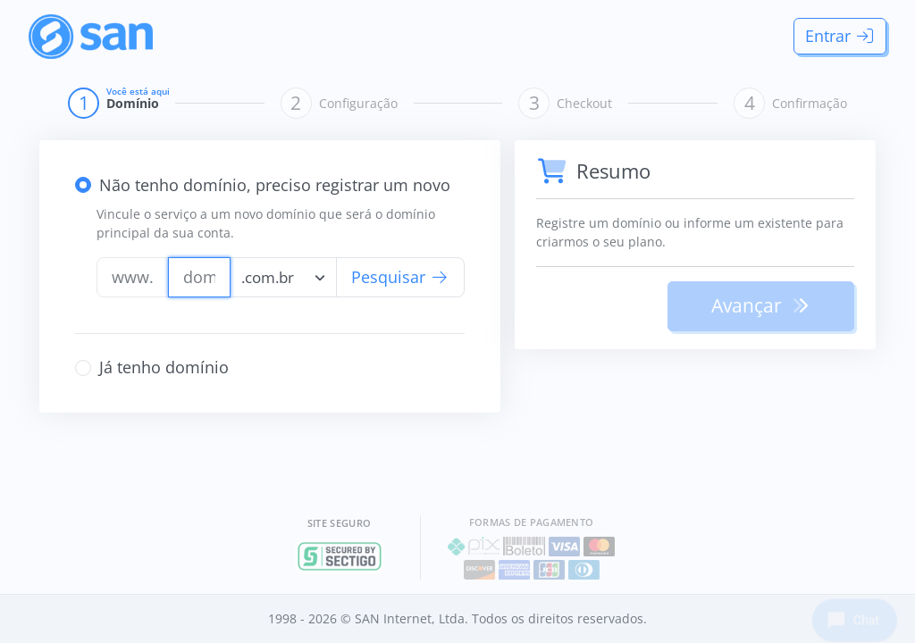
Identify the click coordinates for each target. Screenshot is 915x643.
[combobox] (283, 277)
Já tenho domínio (164, 367)
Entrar (840, 35)
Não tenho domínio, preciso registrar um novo (274, 185)
